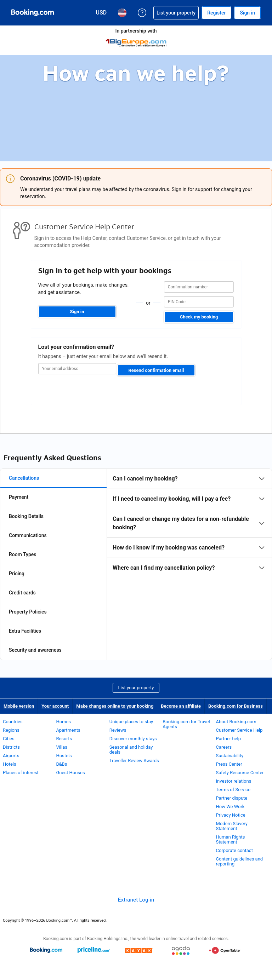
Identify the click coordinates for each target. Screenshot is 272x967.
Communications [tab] (28, 535)
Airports (11, 755)
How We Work (230, 806)
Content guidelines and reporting (239, 861)
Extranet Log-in (136, 900)
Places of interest (21, 772)
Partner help (228, 738)
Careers (224, 747)
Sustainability (230, 755)
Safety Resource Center (240, 772)
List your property (136, 687)
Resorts (64, 738)
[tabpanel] (189, 523)
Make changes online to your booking (114, 706)
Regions (11, 730)
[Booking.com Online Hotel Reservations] (32, 12)
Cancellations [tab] (24, 478)
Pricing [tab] (16, 573)
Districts (11, 747)
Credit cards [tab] (22, 592)
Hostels (64, 755)
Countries (13, 721)
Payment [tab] (18, 497)
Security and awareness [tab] (35, 650)
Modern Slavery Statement (232, 826)
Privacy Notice (230, 815)
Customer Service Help (239, 730)
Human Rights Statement (230, 839)
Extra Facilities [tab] (25, 631)
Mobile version (19, 706)
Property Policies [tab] (28, 612)
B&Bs (61, 764)
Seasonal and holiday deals (131, 749)
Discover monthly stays (133, 738)
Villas (61, 747)
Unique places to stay (131, 721)
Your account (55, 706)
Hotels (9, 764)
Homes (63, 721)
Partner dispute (232, 798)
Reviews (117, 730)
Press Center (229, 764)
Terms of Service (233, 789)
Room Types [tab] (22, 554)
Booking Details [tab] (26, 516)
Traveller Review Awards (134, 760)
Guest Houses (70, 772)
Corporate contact (234, 850)
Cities (9, 738)
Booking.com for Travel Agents (186, 724)
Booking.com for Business (235, 706)
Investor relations (233, 781)
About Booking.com (236, 721)
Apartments (68, 730)
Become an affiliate (181, 706)
